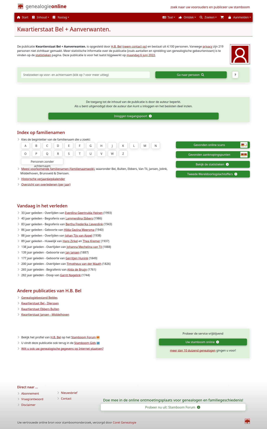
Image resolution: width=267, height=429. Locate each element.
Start (22, 17)
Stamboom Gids (85, 343)
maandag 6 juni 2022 (141, 55)
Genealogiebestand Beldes (39, 298)
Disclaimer (28, 405)
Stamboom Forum (83, 337)
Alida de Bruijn (77, 270)
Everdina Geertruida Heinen (84, 213)
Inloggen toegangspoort (133, 116)
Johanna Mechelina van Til (84, 247)
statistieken (43, 55)
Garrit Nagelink (70, 275)
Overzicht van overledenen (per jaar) (46, 184)
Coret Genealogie (124, 422)
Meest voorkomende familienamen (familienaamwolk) (57, 169)
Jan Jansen (72, 252)
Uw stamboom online (202, 342)
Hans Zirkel (70, 241)
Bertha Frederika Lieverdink (84, 224)
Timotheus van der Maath (84, 264)
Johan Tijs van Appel (78, 235)
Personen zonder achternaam (42, 162)
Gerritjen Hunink (76, 258)
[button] (168, 17)
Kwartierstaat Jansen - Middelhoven (45, 315)
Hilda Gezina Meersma (79, 230)
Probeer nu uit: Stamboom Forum (172, 407)
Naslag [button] (60, 17)
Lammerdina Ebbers (79, 218)
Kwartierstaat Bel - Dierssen (40, 303)
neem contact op (134, 46)
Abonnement (30, 393)
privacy (207, 46)
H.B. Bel (116, 46)
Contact (66, 399)
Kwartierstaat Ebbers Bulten (40, 309)
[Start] (46, 7)
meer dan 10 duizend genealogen (193, 350)
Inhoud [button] (39, 17)
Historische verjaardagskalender (43, 179)
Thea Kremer (91, 241)
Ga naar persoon (190, 75)
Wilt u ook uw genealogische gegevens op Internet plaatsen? (62, 349)
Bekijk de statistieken (212, 164)
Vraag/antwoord (32, 399)
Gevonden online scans (221, 145)
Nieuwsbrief (69, 393)
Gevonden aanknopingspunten (218, 154)
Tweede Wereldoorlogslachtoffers (212, 174)
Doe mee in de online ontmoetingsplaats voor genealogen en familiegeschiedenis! (173, 400)
